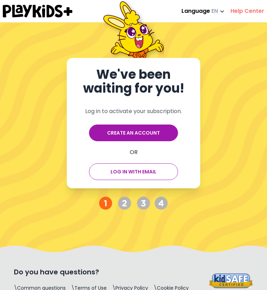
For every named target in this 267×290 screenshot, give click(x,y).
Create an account (133, 132)
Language (203, 11)
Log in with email (133, 171)
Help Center (247, 11)
